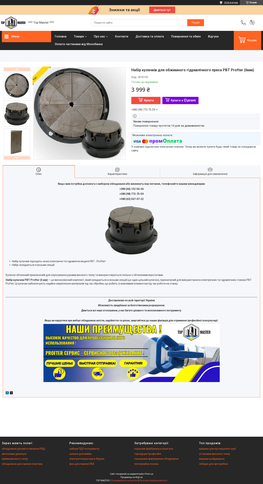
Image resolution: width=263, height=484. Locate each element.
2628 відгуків (231, 2)
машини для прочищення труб (217, 448)
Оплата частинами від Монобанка (79, 44)
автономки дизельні (14, 453)
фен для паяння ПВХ (81, 463)
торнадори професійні (147, 453)
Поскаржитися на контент (124, 480)
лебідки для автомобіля (213, 463)
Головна (60, 36)
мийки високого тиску (15, 458)
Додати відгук (252, 22)
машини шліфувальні (211, 458)
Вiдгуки (213, 36)
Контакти (121, 36)
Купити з (183, 100)
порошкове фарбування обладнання (156, 458)
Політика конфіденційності (153, 480)
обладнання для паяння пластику (22, 463)
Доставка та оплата (150, 36)
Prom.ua (149, 474)
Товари (79, 36)
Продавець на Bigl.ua (132, 477)
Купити (149, 100)
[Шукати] (195, 22)
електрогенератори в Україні (86, 458)
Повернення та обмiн (186, 36)
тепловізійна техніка (146, 463)
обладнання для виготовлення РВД (23, 448)
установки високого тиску (214, 453)
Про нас (99, 36)
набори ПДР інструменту (84, 448)
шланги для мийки (80, 453)
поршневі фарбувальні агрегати (153, 448)
